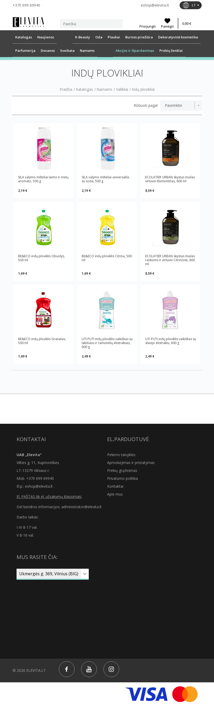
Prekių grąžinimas (122, 470)
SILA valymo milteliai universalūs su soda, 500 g (105, 179)
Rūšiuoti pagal (146, 105)
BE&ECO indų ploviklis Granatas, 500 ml (42, 341)
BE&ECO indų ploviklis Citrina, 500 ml (107, 258)
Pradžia (66, 89)
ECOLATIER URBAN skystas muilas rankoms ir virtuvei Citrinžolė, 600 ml (170, 260)
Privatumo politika (122, 478)
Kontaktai (115, 486)
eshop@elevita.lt (155, 5)
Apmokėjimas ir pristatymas (131, 462)
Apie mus (115, 494)
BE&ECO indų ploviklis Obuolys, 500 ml (41, 258)
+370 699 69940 (26, 5)
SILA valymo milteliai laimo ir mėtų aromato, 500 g (43, 179)
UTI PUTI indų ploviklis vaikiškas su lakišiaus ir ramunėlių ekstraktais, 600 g (107, 343)
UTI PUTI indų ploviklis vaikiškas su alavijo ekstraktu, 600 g (170, 341)
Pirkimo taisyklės (121, 454)
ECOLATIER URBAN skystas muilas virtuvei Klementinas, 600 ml (170, 179)
